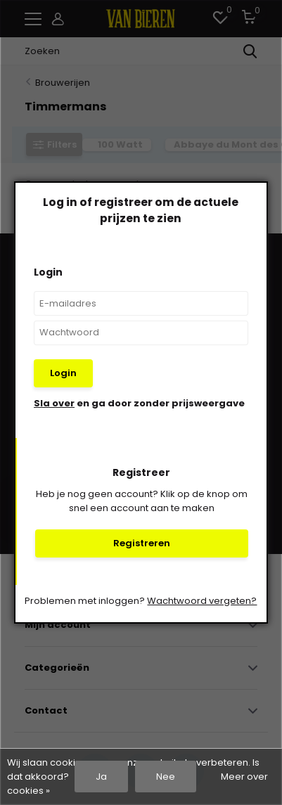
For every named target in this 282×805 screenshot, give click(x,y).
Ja (101, 776)
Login (63, 373)
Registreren (141, 543)
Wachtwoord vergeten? (202, 600)
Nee (165, 776)
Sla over (54, 403)
